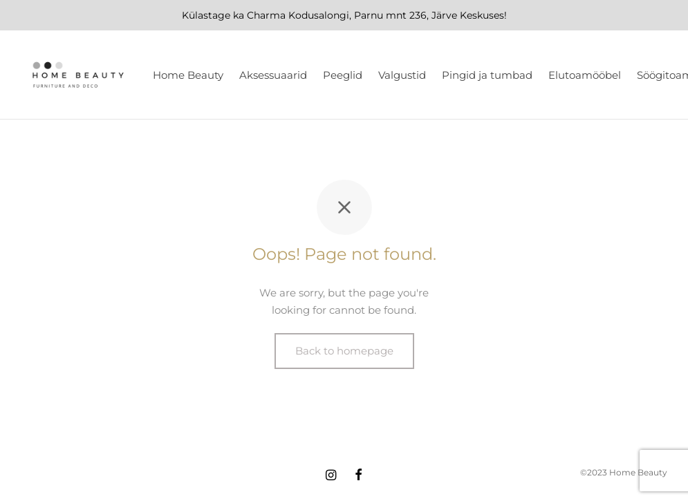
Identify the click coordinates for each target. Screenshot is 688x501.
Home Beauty (188, 75)
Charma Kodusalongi (298, 15)
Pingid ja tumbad (487, 75)
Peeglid (342, 75)
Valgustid (402, 75)
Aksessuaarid (273, 75)
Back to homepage (344, 350)
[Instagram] (331, 476)
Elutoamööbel (584, 75)
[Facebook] (358, 476)
